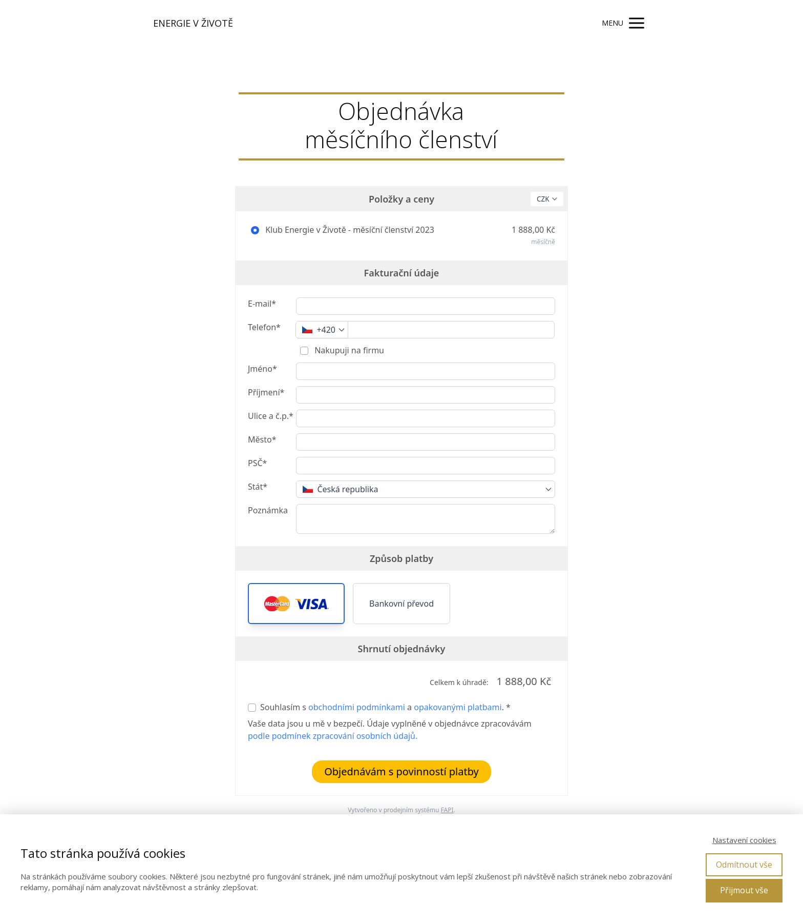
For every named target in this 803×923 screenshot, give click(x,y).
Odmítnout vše (744, 864)
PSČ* (257, 463)
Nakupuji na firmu (348, 350)
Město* (262, 439)
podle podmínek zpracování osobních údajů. (332, 735)
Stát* (257, 486)
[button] (296, 603)
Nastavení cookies (744, 840)
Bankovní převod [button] (401, 603)
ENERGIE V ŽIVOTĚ (193, 23)
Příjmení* (266, 392)
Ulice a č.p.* (270, 416)
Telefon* (264, 327)
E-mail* (262, 303)
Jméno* (262, 368)
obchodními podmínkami (356, 707)
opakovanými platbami (457, 707)
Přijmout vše (744, 890)
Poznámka (268, 510)
